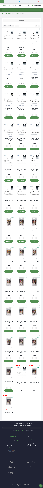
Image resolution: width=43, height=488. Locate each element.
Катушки (11, 461)
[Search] (39, 10)
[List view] (36, 26)
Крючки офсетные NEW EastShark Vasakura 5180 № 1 (8, 46)
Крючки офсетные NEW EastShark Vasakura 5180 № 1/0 (34, 77)
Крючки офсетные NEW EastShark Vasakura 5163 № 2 (34, 171)
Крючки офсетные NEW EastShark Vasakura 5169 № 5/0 (8, 108)
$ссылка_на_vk (30, 444)
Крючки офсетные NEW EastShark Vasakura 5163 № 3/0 (8, 170)
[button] (37, 5)
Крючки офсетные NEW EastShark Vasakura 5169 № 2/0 (8, 139)
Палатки (11, 473)
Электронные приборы (11, 474)
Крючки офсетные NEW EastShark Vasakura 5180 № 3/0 (34, 202)
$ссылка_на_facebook (27, 444)
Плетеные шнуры (11, 472)
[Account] (9, 1)
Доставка (31, 461)
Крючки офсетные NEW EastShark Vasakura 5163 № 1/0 (8, 202)
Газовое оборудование (11, 458)
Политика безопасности (20, 430)
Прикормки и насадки (11, 467)
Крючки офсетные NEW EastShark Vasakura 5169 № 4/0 (21, 108)
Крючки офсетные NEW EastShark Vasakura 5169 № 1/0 (21, 139)
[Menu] (2, 1)
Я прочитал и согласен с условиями (22, 430)
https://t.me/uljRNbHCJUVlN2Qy (35, 444)
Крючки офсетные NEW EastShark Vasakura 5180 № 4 (34, 46)
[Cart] (38, 1)
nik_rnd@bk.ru (11, 447)
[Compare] (18, 1)
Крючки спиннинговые (15, 13)
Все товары (5, 13)
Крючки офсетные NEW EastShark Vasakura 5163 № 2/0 (21, 170)
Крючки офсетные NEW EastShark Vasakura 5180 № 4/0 (21, 46)
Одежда (11, 476)
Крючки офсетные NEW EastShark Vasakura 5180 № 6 (21, 383)
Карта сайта (32, 466)
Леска (11, 463)
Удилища (11, 471)
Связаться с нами (11, 440)
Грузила (11, 460)
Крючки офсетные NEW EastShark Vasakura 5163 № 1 (21, 202)
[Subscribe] (39, 428)
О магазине (32, 460)
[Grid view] (39, 26)
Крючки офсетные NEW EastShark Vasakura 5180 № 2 (21, 77)
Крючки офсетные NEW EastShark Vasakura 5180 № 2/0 (8, 77)
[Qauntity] (8, 52)
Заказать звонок (37, 6)
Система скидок (31, 463)
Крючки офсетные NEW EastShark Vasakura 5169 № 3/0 (34, 108)
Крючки (9, 13)
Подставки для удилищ (11, 469)
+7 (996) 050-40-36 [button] (11, 436)
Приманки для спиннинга (11, 468)
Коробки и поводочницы (11, 464)
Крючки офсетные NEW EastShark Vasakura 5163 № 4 (34, 139)
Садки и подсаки (11, 466)
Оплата (31, 458)
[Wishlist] (28, 1)
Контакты (31, 464)
